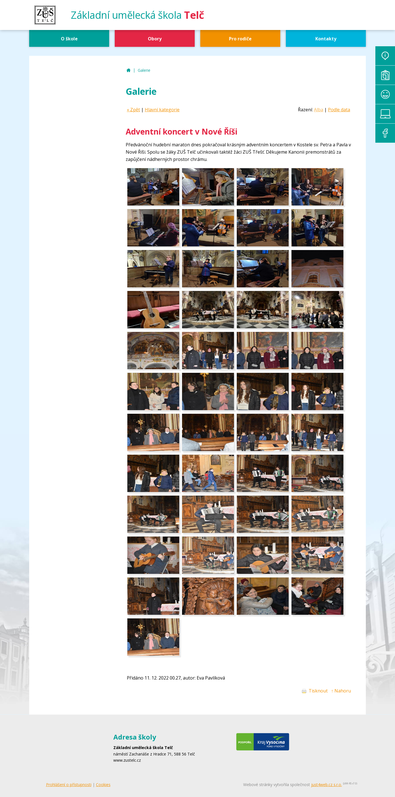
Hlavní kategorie (162, 110)
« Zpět (133, 110)
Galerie (144, 70)
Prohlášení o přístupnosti (68, 784)
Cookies (103, 784)
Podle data (339, 110)
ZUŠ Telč (128, 70)
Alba (318, 110)
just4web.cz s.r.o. (326, 784)
